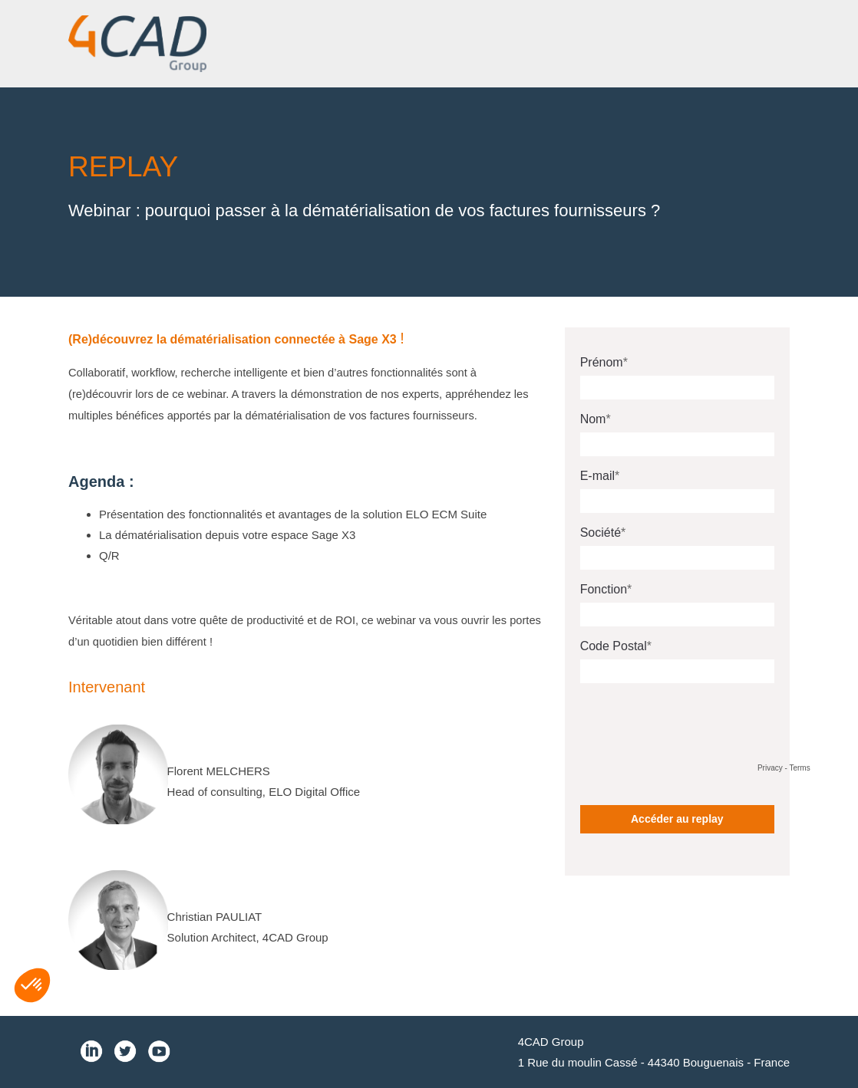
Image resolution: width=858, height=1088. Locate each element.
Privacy (770, 768)
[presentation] (696, 724)
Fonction (603, 589)
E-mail (597, 475)
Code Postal (613, 645)
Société (600, 532)
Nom (593, 419)
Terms (799, 768)
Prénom (601, 362)
